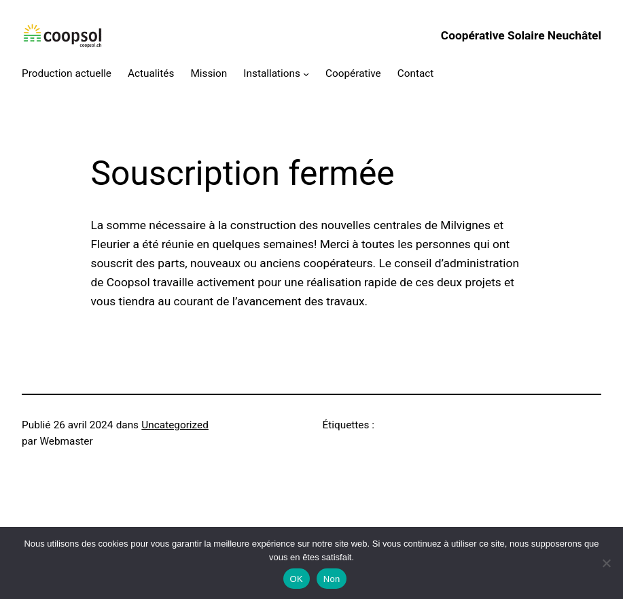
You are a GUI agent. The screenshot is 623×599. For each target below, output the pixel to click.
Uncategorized (175, 425)
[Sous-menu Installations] (306, 74)
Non (331, 579)
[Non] (606, 563)
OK (296, 579)
